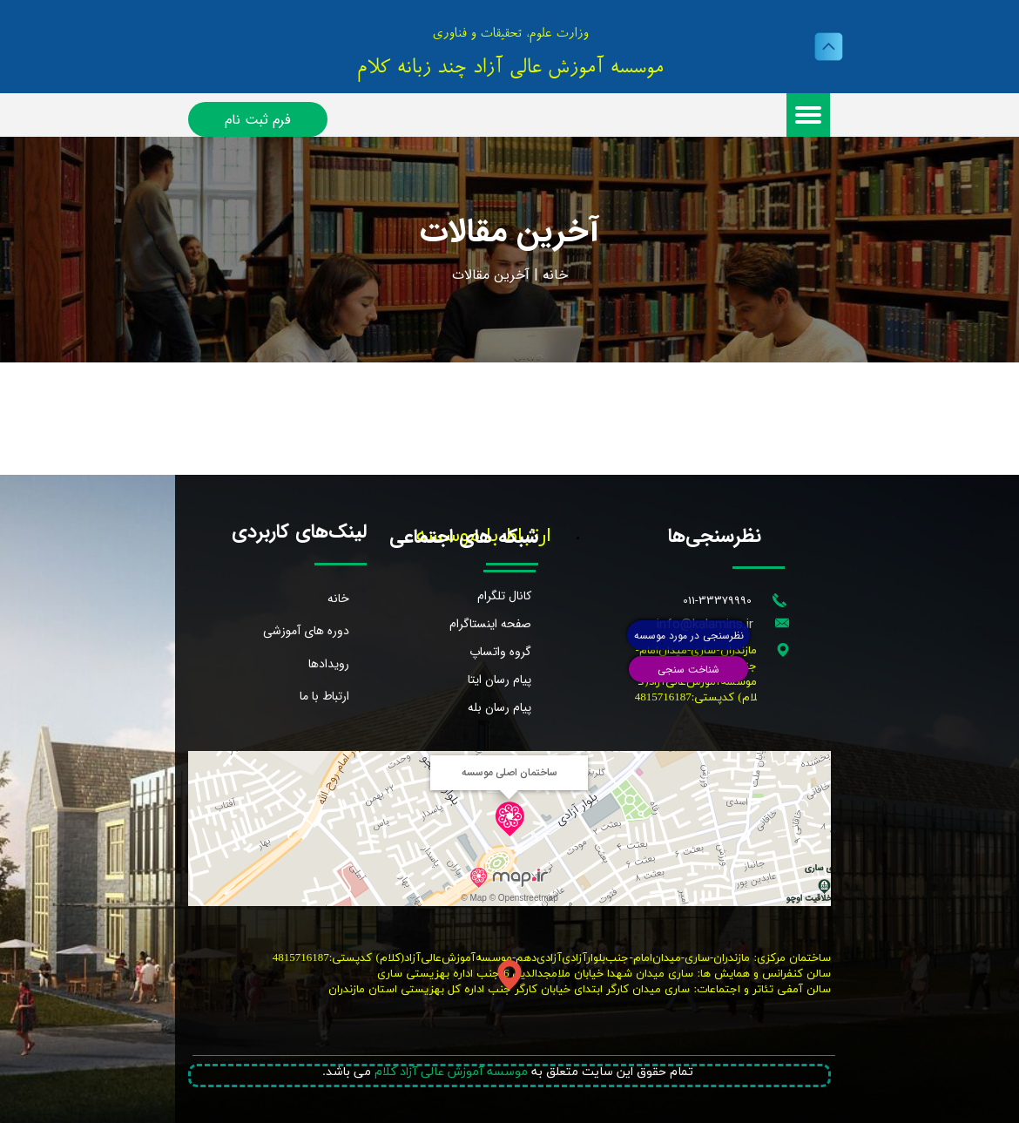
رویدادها (328, 663)
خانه (555, 275)
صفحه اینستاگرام (490, 623)
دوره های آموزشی (306, 630)
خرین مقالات (488, 275)
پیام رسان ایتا (499, 679)
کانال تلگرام (504, 595)
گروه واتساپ (500, 651)
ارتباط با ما (324, 696)
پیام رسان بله (499, 707)
